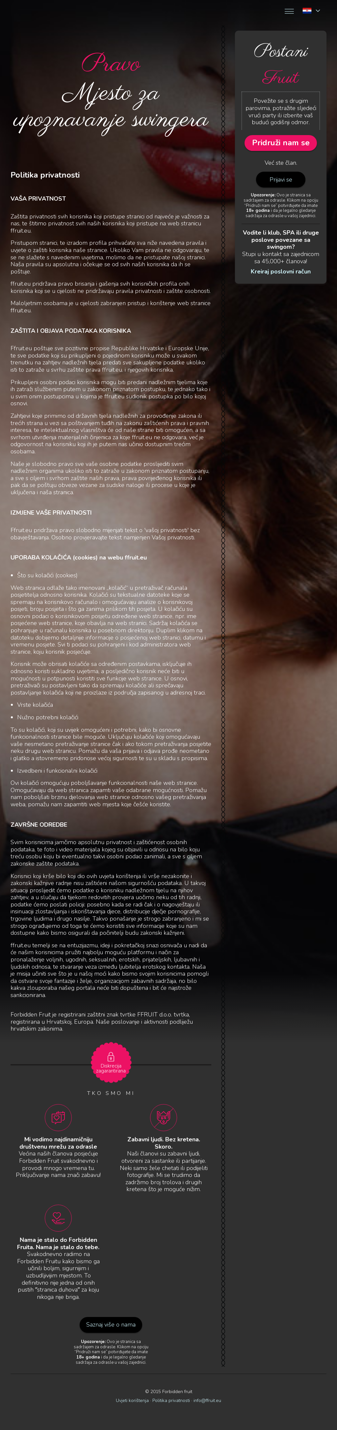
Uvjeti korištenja (132, 1400)
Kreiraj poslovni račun (281, 271)
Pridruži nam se (281, 142)
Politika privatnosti (171, 1400)
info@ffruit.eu (207, 1400)
